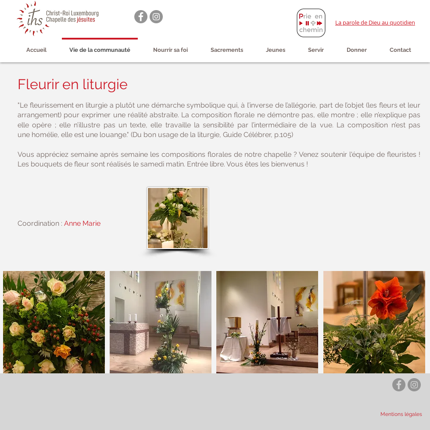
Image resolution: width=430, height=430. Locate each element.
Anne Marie (82, 223)
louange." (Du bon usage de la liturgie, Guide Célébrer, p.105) (196, 134)
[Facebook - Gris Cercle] (140, 16)
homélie (44, 134)
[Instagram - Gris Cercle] (156, 16)
